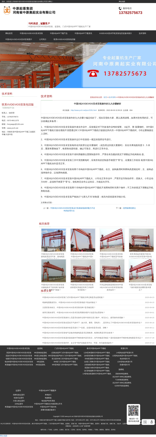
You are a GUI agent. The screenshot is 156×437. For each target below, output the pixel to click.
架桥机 (121, 369)
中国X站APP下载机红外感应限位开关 (48, 404)
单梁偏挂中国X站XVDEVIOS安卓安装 (19, 365)
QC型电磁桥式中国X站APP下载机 (97, 371)
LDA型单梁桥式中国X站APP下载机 (97, 353)
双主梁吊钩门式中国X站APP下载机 (65, 359)
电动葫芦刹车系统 (48, 401)
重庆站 (107, 430)
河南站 (90, 430)
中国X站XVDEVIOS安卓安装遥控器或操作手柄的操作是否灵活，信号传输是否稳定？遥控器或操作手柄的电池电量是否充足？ (92, 338)
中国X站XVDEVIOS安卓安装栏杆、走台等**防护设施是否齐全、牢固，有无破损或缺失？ (78, 343)
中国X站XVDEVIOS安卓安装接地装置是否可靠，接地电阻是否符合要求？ (52, 256)
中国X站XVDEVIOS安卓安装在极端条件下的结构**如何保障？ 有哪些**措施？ (52, 287)
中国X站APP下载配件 (47, 390)
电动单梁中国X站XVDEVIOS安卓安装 (19, 362)
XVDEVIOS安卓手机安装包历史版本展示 (115, 33)
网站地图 (122, 1)
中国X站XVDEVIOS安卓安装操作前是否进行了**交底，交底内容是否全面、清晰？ (75, 328)
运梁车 (18, 390)
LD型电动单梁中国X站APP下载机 (124, 356)
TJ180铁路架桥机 (121, 380)
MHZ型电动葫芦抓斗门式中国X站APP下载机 (64, 356)
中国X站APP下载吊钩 (48, 407)
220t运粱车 (19, 404)
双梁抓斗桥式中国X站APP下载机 (97, 368)
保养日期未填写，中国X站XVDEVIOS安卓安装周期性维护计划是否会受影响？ (73, 312)
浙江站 (67, 430)
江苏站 (73, 430)
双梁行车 (124, 348)
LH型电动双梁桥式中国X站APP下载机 (97, 374)
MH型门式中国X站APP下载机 (65, 362)
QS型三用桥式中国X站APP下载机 (97, 362)
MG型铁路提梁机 (40, 353)
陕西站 (102, 430)
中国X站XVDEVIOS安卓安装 (31, 33)
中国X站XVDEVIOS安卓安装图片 (18, 39)
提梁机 (40, 348)
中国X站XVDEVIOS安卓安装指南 (110, 420)
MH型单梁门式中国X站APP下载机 (65, 365)
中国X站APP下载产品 (58, 33)
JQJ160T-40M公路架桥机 (121, 377)
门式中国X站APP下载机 (64, 348)
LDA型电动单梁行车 (124, 362)
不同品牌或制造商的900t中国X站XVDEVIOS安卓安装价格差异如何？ (111, 287)
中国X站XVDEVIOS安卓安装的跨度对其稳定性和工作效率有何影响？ (82, 287)
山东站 (56, 430)
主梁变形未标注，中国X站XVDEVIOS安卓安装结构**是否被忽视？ (69, 307)
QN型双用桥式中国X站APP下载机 (97, 356)
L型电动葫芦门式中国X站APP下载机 (64, 353)
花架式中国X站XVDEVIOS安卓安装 (19, 356)
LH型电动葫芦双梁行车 (125, 353)
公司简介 (42, 39)
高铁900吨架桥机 (121, 374)
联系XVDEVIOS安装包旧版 (64, 39)
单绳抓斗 (48, 395)
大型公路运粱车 (19, 401)
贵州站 (84, 430)
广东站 (50, 430)
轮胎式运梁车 (19, 398)
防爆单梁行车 (125, 365)
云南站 (61, 430)
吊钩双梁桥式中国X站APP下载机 (97, 359)
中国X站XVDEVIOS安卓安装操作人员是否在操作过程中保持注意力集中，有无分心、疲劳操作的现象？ (83, 318)
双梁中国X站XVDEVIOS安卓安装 (18, 353)
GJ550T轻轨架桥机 (122, 386)
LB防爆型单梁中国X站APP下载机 (96, 365)
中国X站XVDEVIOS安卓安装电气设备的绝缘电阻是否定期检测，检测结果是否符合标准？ (78, 333)
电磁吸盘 (48, 398)
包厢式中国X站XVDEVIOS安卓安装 (19, 359)
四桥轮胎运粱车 (19, 395)
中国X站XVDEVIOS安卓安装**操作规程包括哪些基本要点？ (140, 287)
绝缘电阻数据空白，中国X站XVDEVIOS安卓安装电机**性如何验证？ (69, 302)
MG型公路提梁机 (40, 356)
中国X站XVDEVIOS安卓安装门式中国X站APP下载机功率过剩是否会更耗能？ (73, 297)
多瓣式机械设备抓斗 (48, 410)
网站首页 (9, 33)
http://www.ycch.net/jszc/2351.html (84, 110)
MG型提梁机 (40, 365)
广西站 (96, 430)
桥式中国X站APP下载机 (96, 348)
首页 (105, 97)
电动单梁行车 (125, 359)
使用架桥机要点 (129, 208)
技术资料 (142, 33)
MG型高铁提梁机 (40, 359)
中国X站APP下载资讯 (83, 33)
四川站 (79, 430)
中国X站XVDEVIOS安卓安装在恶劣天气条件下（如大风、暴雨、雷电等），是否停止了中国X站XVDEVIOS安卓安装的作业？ (92, 323)
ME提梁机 (40, 362)
